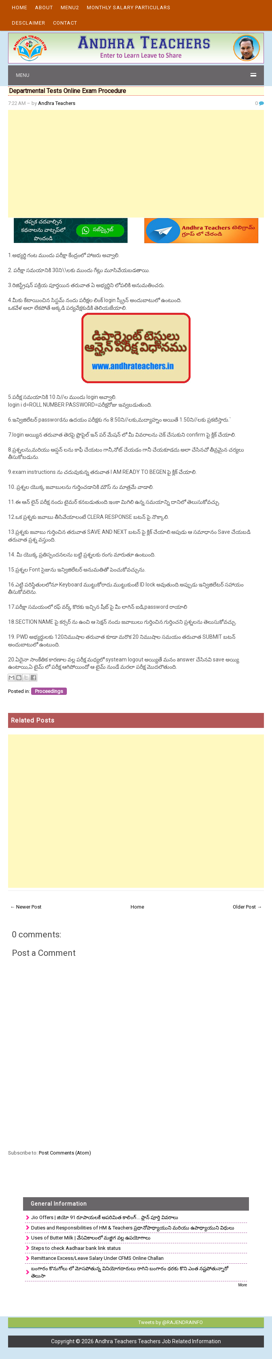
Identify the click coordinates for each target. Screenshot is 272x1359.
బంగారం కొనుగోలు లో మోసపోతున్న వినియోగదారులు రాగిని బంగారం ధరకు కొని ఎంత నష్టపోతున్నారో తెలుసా (129, 1272)
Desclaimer (28, 23)
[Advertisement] (136, 164)
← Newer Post (25, 907)
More (242, 1285)
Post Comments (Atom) (65, 1153)
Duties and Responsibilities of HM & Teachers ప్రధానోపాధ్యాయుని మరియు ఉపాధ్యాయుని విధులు (132, 1228)
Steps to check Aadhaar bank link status (76, 1248)
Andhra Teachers (56, 103)
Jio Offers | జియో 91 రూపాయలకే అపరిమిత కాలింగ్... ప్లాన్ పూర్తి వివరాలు (104, 1217)
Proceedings (49, 691)
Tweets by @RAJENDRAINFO (170, 1322)
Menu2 (70, 7)
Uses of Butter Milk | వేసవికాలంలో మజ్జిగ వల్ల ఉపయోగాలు (91, 1238)
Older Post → (247, 907)
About (44, 7)
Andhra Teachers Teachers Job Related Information (158, 1341)
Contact (65, 23)
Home (19, 7)
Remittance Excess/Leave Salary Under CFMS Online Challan (97, 1258)
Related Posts (33, 720)
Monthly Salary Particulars (129, 7)
